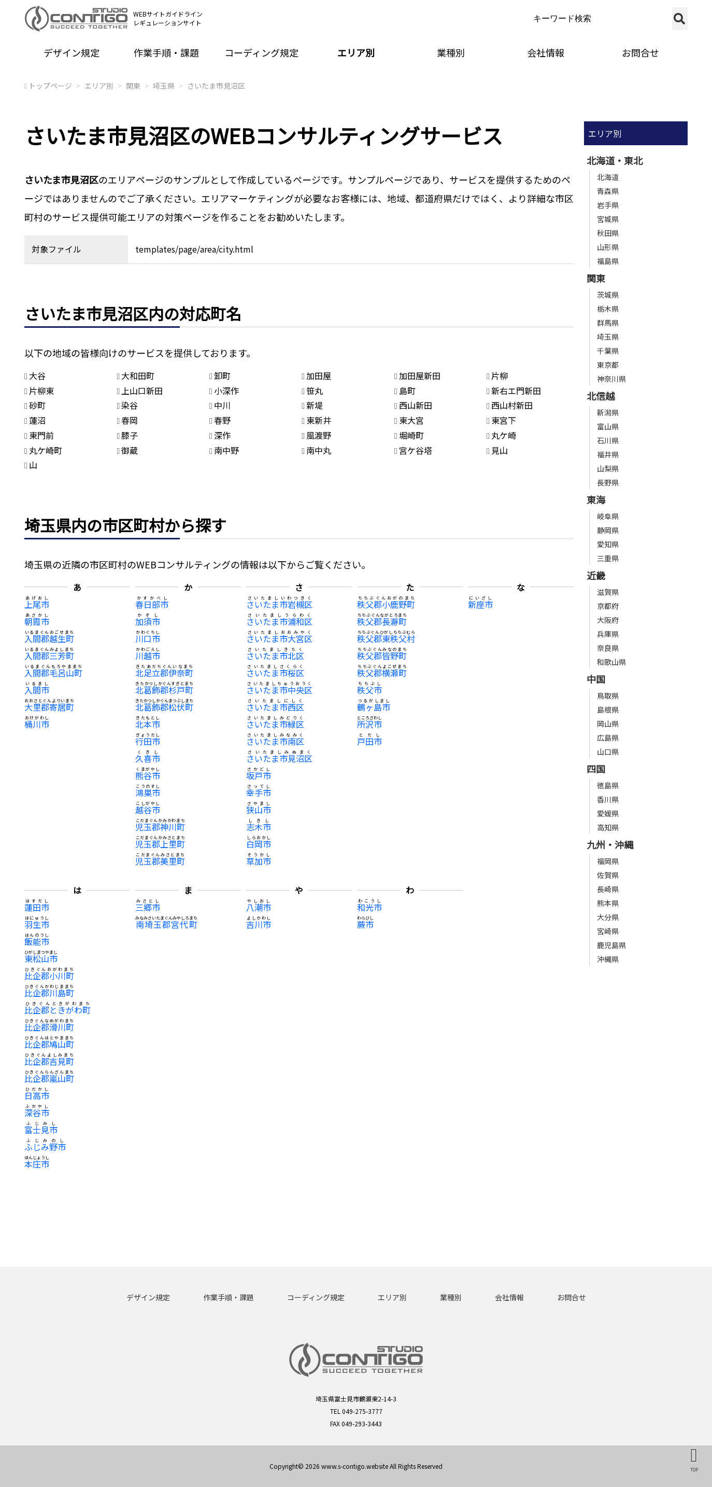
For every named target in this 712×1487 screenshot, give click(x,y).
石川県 (608, 440)
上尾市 (36, 604)
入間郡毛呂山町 (53, 672)
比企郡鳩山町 (49, 1044)
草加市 (258, 861)
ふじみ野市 (45, 1147)
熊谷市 (147, 775)
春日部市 (151, 604)
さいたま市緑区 (275, 724)
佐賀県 (608, 875)
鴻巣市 (147, 792)
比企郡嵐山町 (49, 1078)
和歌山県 (611, 662)
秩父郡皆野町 (382, 655)
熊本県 (608, 903)
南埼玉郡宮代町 (166, 924)
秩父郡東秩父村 (386, 638)
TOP (694, 1469)
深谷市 (36, 1112)
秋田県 (608, 233)
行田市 (147, 741)
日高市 (36, 1095)
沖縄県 (608, 959)
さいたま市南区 (275, 741)
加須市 (147, 621)
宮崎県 (608, 931)
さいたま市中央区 (279, 690)
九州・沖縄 (610, 844)
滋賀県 (608, 592)
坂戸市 (258, 775)
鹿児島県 (611, 945)
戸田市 (369, 741)
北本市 (147, 724)
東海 (596, 499)
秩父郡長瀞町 (382, 621)
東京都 (608, 364)
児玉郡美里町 (160, 861)
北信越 (601, 395)
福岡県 (608, 861)
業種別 (451, 52)
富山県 (608, 426)
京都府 (608, 606)
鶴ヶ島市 (373, 707)
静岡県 (608, 530)
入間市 (36, 690)
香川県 (608, 799)
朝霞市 (36, 621)
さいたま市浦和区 (279, 621)
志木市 (258, 827)
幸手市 (258, 792)
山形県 (608, 247)
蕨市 (365, 924)
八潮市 (258, 907)
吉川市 (258, 924)
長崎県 (608, 889)
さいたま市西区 (275, 707)
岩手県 (608, 205)
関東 (133, 85)
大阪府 (608, 620)
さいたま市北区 (275, 655)
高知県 (608, 827)
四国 (596, 768)
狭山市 (258, 809)
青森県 (608, 191)
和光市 (369, 907)
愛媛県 (608, 813)
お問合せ (640, 52)
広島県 (608, 737)
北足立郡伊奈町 (164, 672)
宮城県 (608, 219)
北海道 (608, 177)
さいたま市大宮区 (279, 638)
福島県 (608, 261)
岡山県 (608, 723)
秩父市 (369, 690)
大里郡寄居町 (49, 707)
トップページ (50, 85)
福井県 (608, 454)
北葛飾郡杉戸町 (164, 690)
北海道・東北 (615, 160)
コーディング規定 (261, 52)
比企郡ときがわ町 (57, 1010)
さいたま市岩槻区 (279, 604)
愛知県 (608, 544)
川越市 (147, 655)
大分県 (608, 917)
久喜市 (147, 758)
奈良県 (608, 648)
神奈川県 (611, 378)
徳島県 (608, 785)
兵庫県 (608, 634)
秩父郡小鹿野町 (386, 604)
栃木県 (608, 308)
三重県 (608, 558)
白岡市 (258, 844)
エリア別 (356, 52)
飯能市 (36, 941)
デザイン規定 (71, 52)
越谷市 (147, 809)
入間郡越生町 (49, 638)
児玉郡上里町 (160, 844)
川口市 (147, 638)
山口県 (608, 751)
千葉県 (608, 350)
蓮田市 (36, 907)
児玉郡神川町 (160, 827)
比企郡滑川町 (49, 1027)
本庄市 (36, 1164)
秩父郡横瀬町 (382, 672)
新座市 (480, 604)
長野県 (608, 482)
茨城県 (608, 294)
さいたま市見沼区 (216, 85)
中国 (596, 679)
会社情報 (545, 52)
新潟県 (608, 412)
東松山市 (41, 958)
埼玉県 (164, 85)
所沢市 (369, 724)
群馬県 (608, 322)
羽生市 (36, 924)
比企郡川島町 (49, 992)
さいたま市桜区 (275, 672)
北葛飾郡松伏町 (164, 707)
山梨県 (608, 468)
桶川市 (36, 724)
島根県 (608, 709)
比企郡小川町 (49, 975)
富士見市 (41, 1129)
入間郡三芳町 (49, 655)
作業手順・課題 (166, 52)
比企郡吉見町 (49, 1061)
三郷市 (147, 907)
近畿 (596, 575)
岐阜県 (608, 516)
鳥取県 (608, 695)
